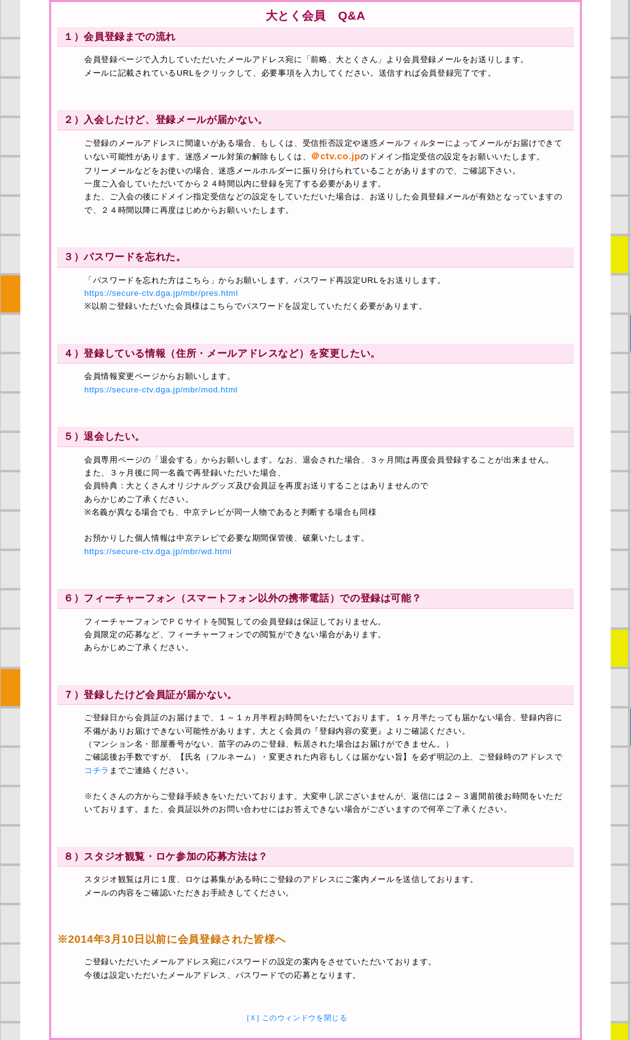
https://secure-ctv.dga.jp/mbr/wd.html (158, 551)
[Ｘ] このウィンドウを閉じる (297, 1018)
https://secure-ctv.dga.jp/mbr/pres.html (161, 293)
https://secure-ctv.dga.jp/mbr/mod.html (160, 389)
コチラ (96, 770)
